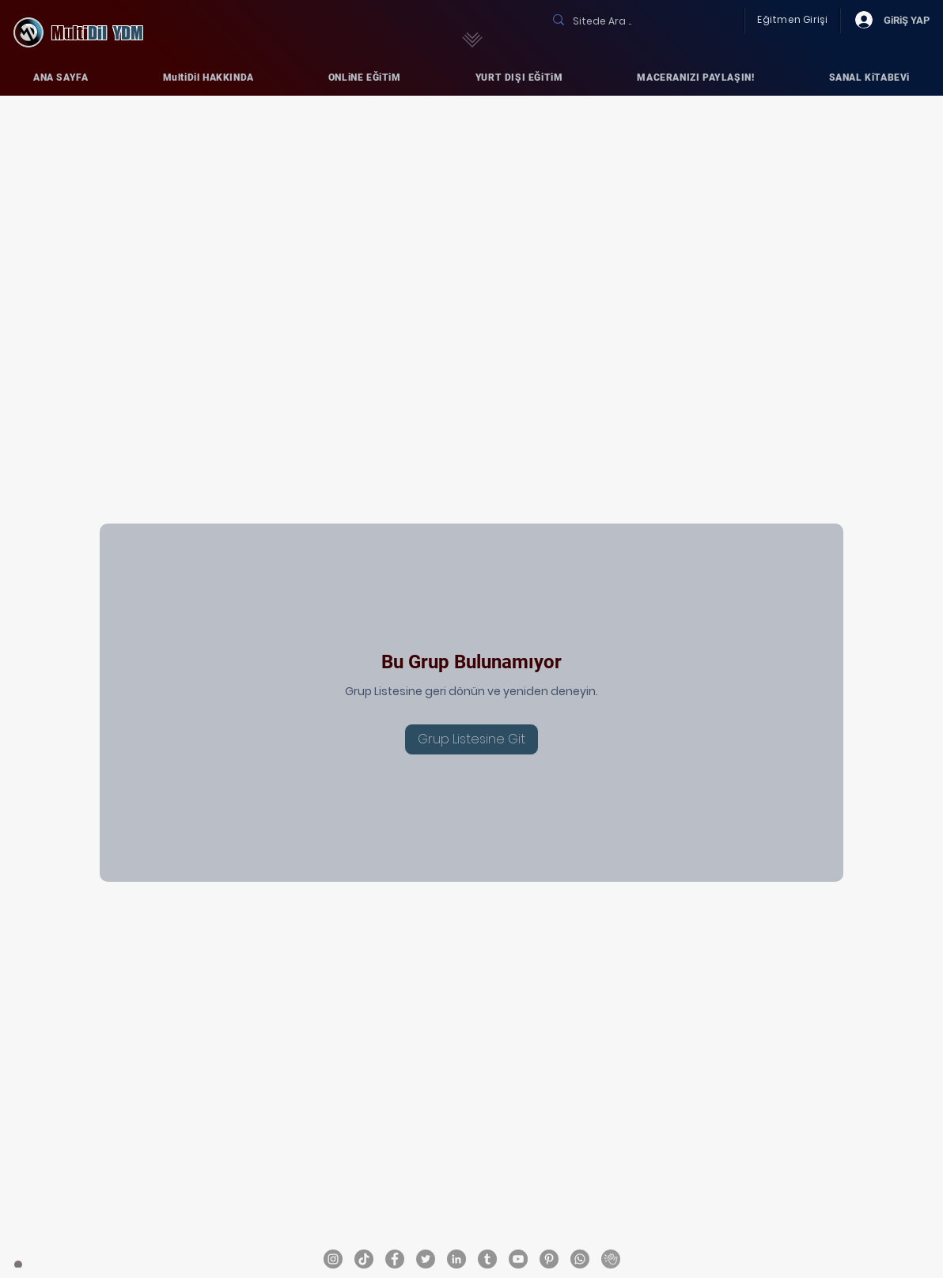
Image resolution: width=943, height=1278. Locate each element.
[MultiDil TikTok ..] (363, 1259)
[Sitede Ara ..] (638, 21)
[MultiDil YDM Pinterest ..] (549, 1259)
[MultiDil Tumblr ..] (487, 1259)
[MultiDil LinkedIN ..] (456, 1259)
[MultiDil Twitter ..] (425, 1259)
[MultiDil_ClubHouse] (610, 1259)
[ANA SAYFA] (18, 1265)
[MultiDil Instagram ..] (333, 1259)
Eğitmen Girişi (792, 19)
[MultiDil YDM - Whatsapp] (579, 1259)
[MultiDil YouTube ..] (518, 1259)
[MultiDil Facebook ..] (394, 1259)
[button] (208, 77)
